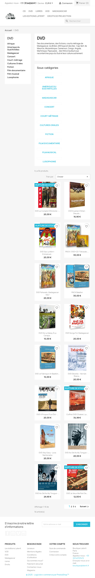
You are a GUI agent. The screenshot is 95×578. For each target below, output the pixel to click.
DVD (31, 11)
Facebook (7, 533)
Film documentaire (16, 70)
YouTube (13, 533)
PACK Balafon (77, 292)
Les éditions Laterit (13, 548)
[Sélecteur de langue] (30, 3)
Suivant (84, 506)
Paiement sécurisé (35, 564)
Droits (7, 564)
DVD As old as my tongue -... (77, 452)
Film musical (13, 74)
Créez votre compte (58, 555)
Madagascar (59, 11)
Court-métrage (14, 60)
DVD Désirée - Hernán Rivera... (77, 375)
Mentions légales (34, 551)
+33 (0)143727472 (81, 556)
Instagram (23, 533)
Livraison (31, 548)
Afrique (11, 43)
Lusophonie (13, 77)
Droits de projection (59, 16)
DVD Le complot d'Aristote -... (47, 211)
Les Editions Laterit (34, 16)
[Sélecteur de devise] (49, 3)
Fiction (10, 67)
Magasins (31, 570)
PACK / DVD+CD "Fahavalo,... (77, 251)
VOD (47, 11)
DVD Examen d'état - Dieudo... (77, 212)
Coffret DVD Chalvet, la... (77, 414)
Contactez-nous (34, 567)
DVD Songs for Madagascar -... (77, 334)
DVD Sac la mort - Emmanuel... (47, 252)
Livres (39, 11)
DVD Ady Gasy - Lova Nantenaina (47, 453)
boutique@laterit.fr (81, 565)
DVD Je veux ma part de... (77, 493)
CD (24, 11)
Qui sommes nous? (35, 560)
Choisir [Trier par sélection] (73, 176)
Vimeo (18, 533)
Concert (11, 56)
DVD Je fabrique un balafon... (47, 374)
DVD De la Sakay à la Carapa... (47, 334)
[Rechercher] (77, 21)
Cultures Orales (15, 63)
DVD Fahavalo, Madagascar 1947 (47, 293)
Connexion (54, 551)
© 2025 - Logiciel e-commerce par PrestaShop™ (47, 574)
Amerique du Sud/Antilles (13, 48)
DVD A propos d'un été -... (47, 414)
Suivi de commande (57, 548)
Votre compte (57, 544)
